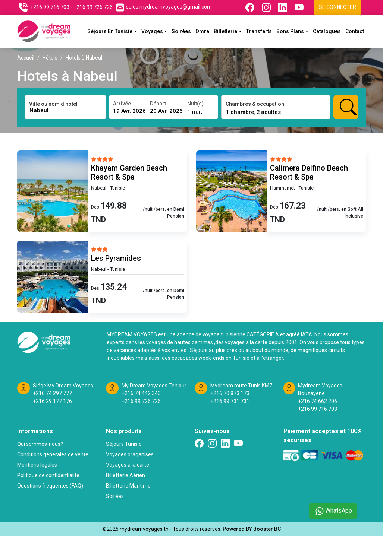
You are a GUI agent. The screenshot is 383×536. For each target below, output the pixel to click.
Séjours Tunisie (124, 444)
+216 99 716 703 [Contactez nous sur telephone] (49, 7)
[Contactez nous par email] (163, 7)
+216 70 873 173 (229, 393)
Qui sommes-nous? (40, 444)
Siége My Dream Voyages (63, 385)
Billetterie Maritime (128, 486)
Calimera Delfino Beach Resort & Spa (309, 172)
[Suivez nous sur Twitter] (238, 443)
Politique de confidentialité (48, 475)
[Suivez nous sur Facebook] (250, 7)
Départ (158, 104)
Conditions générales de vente (52, 454)
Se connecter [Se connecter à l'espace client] (337, 7)
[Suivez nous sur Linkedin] (283, 7)
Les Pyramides (116, 258)
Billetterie (225, 31)
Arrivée (122, 104)
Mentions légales (37, 465)
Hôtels (50, 58)
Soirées (181, 31)
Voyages (152, 31)
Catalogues (327, 31)
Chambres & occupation (255, 104)
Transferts (259, 31)
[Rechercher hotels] (345, 107)
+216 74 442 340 (141, 393)
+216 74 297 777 (52, 393)
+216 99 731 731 (229, 401)
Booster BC (267, 529)
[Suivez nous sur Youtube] (300, 7)
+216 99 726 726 (141, 401)
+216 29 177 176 (52, 401)
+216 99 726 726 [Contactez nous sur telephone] (93, 7)
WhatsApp (333, 511)
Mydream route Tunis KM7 (241, 385)
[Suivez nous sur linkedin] (225, 443)
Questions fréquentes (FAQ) (50, 486)
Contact (354, 31)
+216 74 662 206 (317, 401)
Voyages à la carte (127, 465)
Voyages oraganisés (130, 454)
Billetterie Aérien (125, 475)
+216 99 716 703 (317, 409)
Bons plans (290, 31)
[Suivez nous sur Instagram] (267, 7)
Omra (202, 31)
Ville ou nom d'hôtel (53, 104)
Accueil (25, 58)
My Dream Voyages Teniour (154, 385)
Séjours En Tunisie (109, 31)
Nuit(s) (195, 104)
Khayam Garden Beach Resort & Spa (129, 172)
